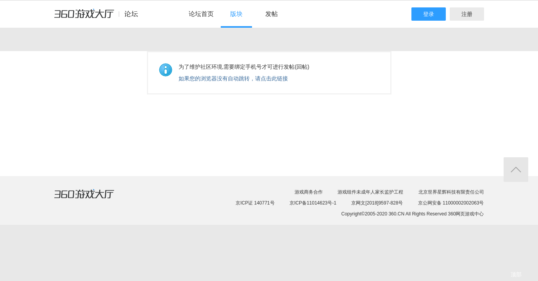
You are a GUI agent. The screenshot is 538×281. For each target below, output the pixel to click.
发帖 (271, 14)
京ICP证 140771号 (255, 203)
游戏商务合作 (309, 192)
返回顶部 (516, 169)
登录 (428, 14)
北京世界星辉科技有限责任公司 (451, 192)
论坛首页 (201, 14)
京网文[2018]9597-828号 (377, 203)
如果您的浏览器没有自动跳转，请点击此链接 (233, 78)
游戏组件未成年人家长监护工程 (370, 192)
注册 (466, 14)
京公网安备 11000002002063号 (451, 203)
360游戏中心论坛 (99, 17)
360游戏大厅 (92, 198)
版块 (236, 14)
